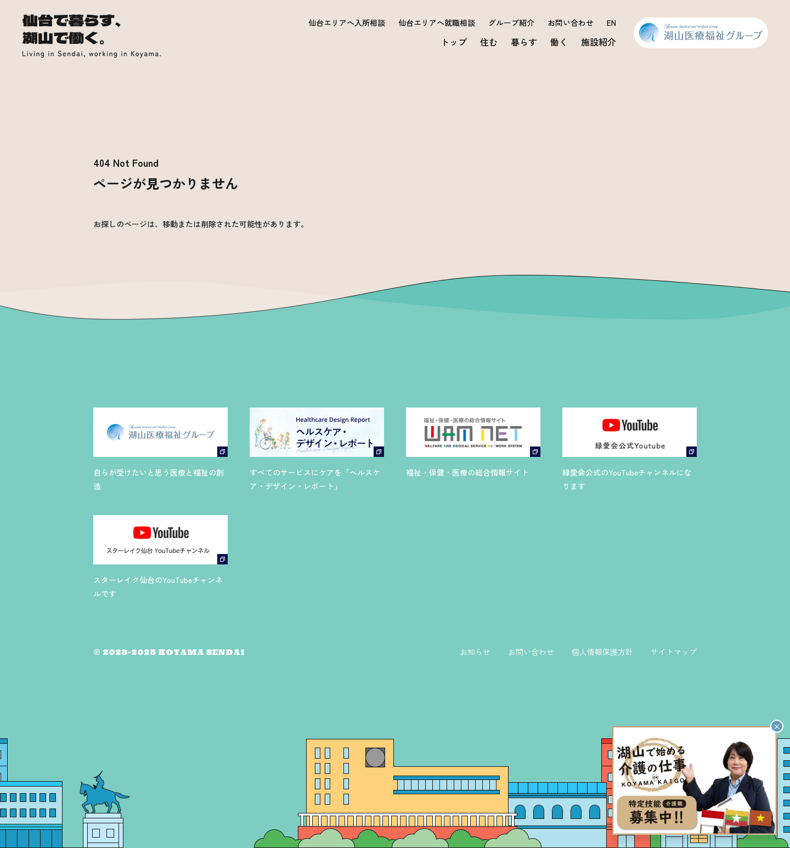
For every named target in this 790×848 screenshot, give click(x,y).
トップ (454, 41)
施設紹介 (598, 41)
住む (489, 41)
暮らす (524, 41)
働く (559, 41)
